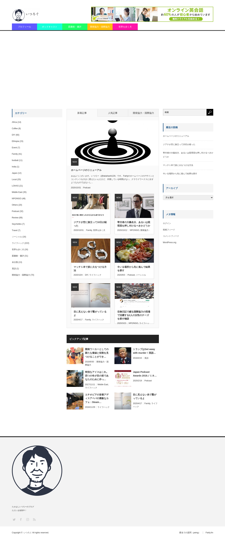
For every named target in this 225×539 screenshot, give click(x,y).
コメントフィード (171, 236)
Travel (14, 230)
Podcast (86, 187)
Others (15, 205)
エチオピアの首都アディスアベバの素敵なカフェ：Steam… (97, 398)
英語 (146, 358)
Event (14, 147)
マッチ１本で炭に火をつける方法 (90, 269)
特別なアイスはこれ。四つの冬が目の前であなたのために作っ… (97, 376)
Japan (14, 173)
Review (15, 217)
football (15, 160)
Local (14, 179)
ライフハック (95, 275)
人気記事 (112, 113)
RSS (34, 519)
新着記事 (82, 113)
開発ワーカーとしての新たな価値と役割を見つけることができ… (97, 353)
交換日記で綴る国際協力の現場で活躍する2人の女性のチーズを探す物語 (133, 313)
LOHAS (15, 186)
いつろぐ (28, 532)
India (14, 167)
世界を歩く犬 (125, 26)
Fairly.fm (209, 532)
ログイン (167, 223)
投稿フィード (169, 230)
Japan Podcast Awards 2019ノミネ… (145, 374)
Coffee (15, 128)
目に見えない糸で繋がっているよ (90, 313)
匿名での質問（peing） (189, 532)
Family (89, 230)
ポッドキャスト (49, 26)
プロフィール (24, 26)
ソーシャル (141, 275)
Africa (14, 122)
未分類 (15, 262)
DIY (86, 275)
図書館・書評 (74, 26)
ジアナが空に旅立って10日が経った (90, 224)
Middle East (102, 384)
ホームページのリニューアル (86, 170)
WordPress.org (169, 242)
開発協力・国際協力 (100, 26)
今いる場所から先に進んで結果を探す (133, 269)
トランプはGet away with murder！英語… (144, 351)
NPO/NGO (134, 230)
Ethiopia (15, 141)
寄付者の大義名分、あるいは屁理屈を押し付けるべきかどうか (133, 224)
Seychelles (17, 224)
